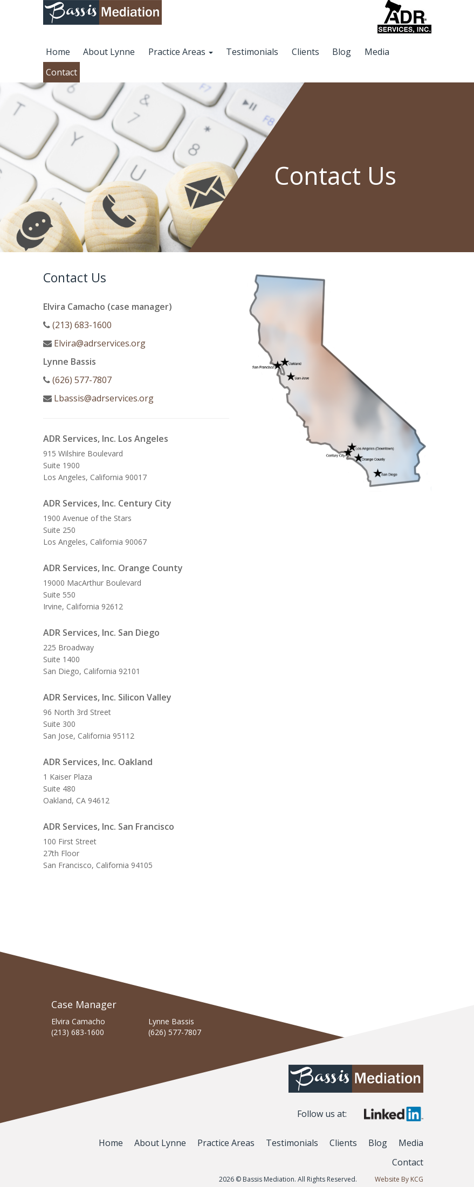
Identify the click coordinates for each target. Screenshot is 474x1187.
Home (58, 52)
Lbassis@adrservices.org (104, 398)
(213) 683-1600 (82, 325)
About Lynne (109, 52)
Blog (341, 52)
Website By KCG (399, 1179)
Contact (61, 72)
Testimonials (252, 52)
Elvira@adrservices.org (100, 343)
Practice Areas (180, 52)
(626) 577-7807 (82, 380)
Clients (305, 52)
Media (377, 52)
